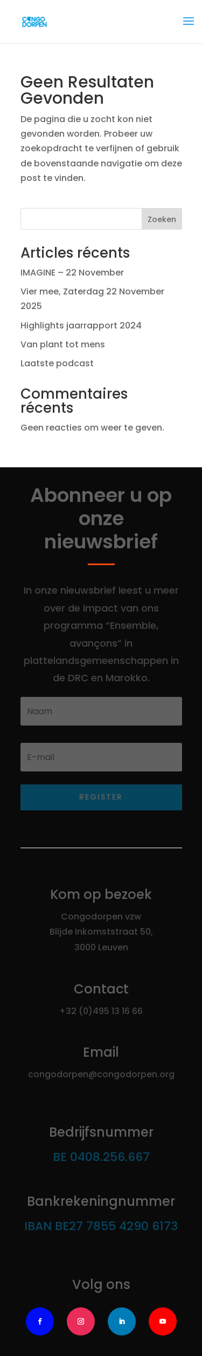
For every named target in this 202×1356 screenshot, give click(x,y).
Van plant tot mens (62, 344)
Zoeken (162, 219)
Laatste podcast (57, 363)
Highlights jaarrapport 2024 (81, 325)
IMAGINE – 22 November (72, 272)
